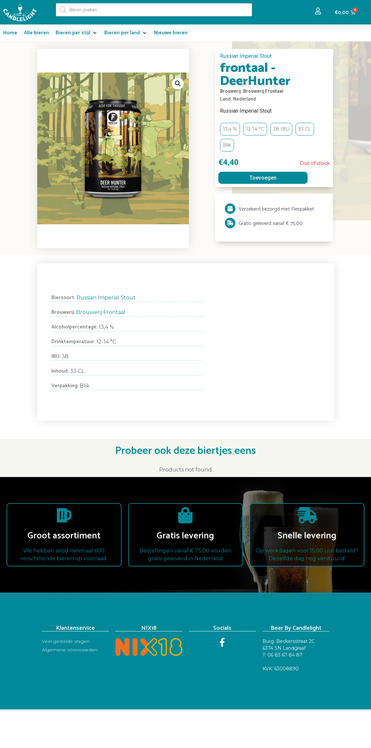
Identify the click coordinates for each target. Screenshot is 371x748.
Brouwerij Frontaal (101, 312)
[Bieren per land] (125, 33)
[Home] (10, 33)
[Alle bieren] (36, 33)
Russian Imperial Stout (246, 56)
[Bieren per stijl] (77, 33)
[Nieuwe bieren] (171, 33)
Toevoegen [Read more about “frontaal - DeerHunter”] (263, 178)
